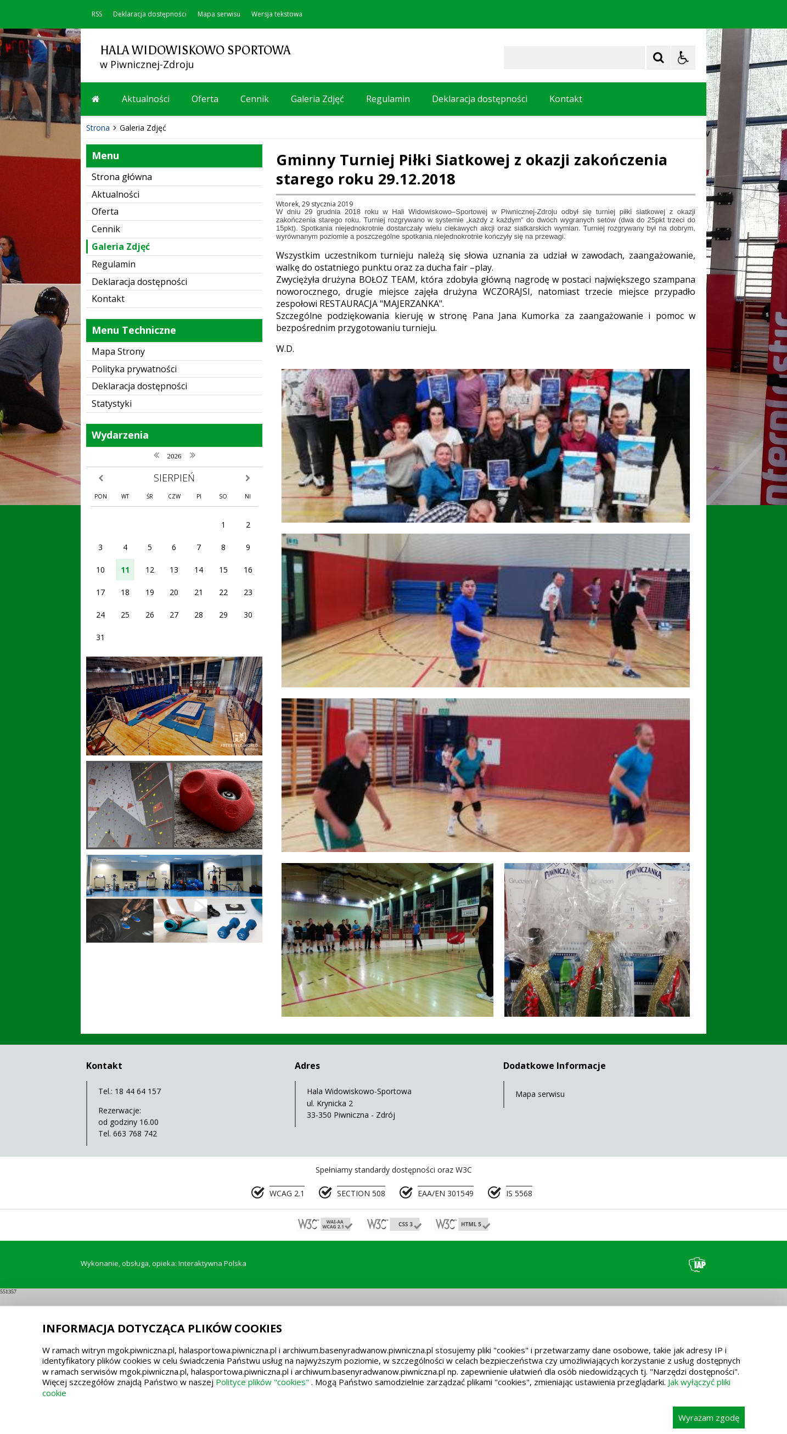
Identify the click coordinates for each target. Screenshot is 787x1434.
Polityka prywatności (134, 588)
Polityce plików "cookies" (262, 1381)
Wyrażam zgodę (708, 1417)
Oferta (205, 99)
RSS (97, 14)
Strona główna (122, 396)
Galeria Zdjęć (317, 99)
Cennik (254, 99)
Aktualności (146, 99)
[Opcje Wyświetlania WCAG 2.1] (683, 58)
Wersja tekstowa (276, 14)
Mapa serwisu (219, 14)
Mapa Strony (118, 571)
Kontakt (565, 99)
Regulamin (388, 99)
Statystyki (112, 623)
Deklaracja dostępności (150, 14)
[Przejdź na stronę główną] (96, 98)
